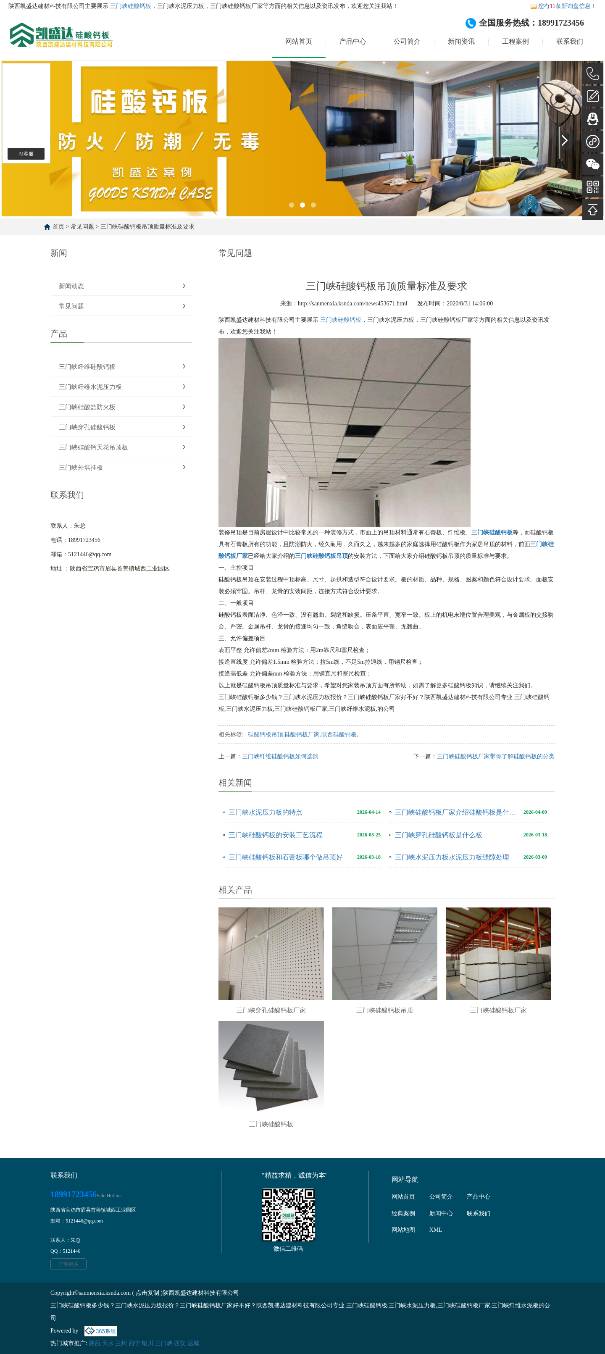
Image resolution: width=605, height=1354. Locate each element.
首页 (58, 226)
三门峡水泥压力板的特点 (265, 812)
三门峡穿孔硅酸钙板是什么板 (438, 835)
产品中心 (352, 41)
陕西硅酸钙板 (339, 734)
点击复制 (147, 1293)
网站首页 (298, 41)
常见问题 (82, 226)
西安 (180, 1343)
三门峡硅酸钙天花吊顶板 (93, 447)
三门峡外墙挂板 (81, 467)
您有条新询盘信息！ (563, 6)
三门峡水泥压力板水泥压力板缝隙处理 (452, 857)
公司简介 (407, 41)
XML (435, 1230)
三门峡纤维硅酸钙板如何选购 (280, 756)
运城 (193, 1343)
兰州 (121, 1343)
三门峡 (164, 1343)
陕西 (94, 1343)
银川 (147, 1343)
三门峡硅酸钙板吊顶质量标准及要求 (147, 226)
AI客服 (26, 154)
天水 (108, 1343)
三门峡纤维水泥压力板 (90, 387)
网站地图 (403, 1230)
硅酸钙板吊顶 (265, 734)
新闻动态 (71, 286)
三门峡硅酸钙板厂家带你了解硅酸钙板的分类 (496, 756)
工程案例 (515, 41)
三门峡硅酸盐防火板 (87, 407)
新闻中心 (441, 1213)
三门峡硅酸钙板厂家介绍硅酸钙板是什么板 (457, 812)
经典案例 (403, 1213)
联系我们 (569, 41)
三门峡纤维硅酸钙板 (87, 366)
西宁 (134, 1343)
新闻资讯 (461, 41)
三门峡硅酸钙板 (129, 6)
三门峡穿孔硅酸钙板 (87, 427)
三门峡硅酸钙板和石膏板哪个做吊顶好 (286, 857)
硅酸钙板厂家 (302, 734)
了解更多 (68, 1264)
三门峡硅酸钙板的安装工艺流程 (276, 835)
